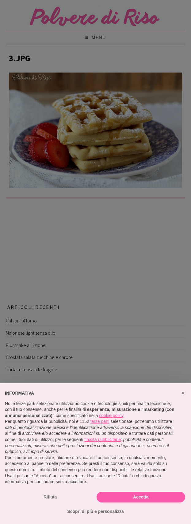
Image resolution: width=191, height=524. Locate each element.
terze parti (99, 421)
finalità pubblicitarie (102, 439)
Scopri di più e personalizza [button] (95, 511)
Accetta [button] (141, 496)
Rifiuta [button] (50, 496)
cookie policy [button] (111, 415)
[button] (183, 393)
